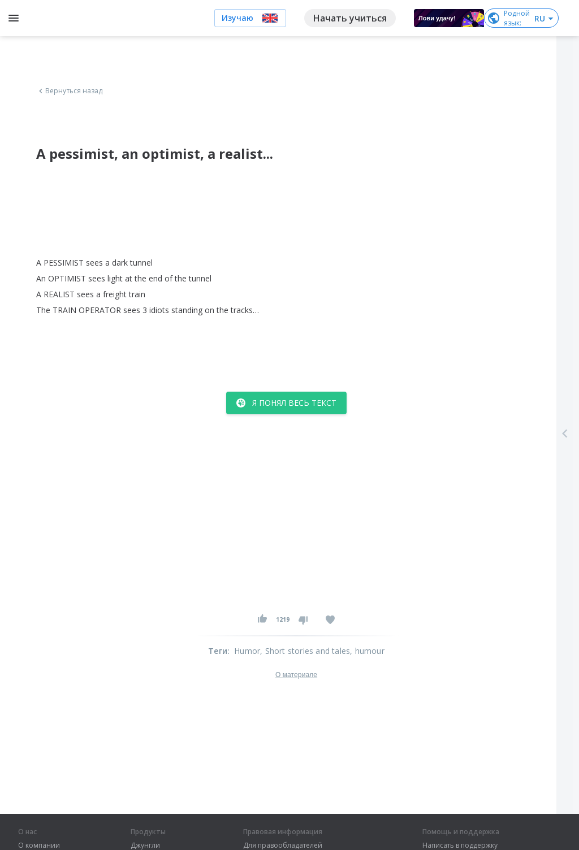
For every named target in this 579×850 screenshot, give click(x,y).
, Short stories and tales (305, 650)
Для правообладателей (282, 845)
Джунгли (145, 845)
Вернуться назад (69, 91)
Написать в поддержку (460, 845)
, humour (367, 650)
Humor (247, 650)
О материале (296, 675)
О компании (39, 845)
